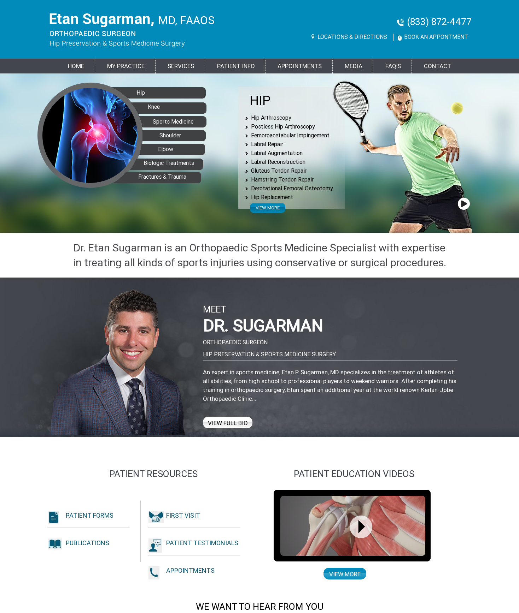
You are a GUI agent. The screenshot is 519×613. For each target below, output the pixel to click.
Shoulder (161, 134)
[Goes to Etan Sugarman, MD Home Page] (132, 30)
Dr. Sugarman (263, 325)
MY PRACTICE (126, 66)
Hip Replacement (272, 197)
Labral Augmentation (277, 153)
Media (353, 66)
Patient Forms (89, 515)
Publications (87, 543)
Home (76, 66)
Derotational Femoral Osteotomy (292, 188)
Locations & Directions (352, 37)
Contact (437, 66)
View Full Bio (228, 423)
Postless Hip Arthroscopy (283, 126)
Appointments (300, 66)
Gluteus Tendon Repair (279, 170)
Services (181, 66)
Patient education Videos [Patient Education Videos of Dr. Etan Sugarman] (354, 474)
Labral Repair (267, 144)
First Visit (183, 515)
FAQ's (393, 66)
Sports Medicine (166, 120)
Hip (260, 100)
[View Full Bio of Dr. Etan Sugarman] (117, 359)
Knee (140, 106)
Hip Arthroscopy (271, 117)
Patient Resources (153, 474)
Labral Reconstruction (278, 162)
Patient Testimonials (202, 543)
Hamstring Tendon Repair (282, 179)
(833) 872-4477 (439, 22)
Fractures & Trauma (148, 175)
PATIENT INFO (236, 66)
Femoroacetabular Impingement (290, 135)
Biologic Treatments (160, 162)
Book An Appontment (436, 37)
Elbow (156, 148)
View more (268, 207)
